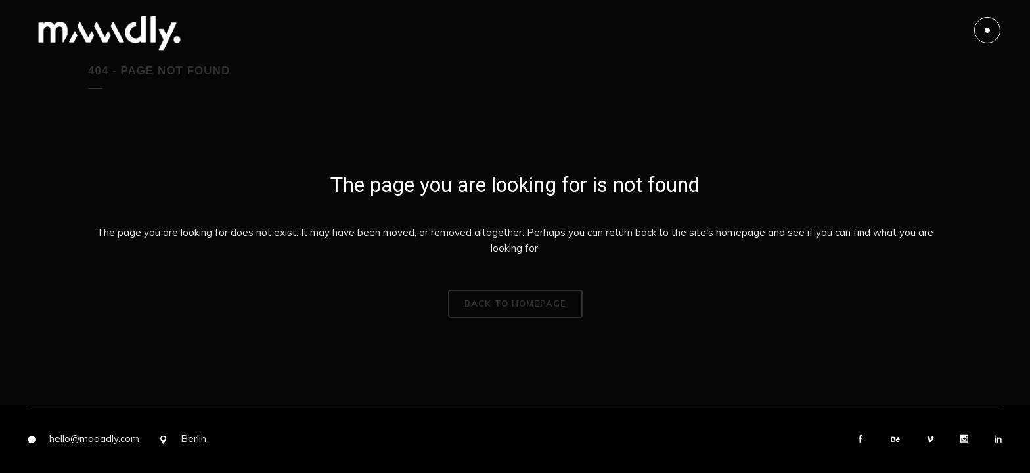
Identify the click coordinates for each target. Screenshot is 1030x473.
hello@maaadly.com (94, 438)
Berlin (193, 438)
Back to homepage (515, 303)
